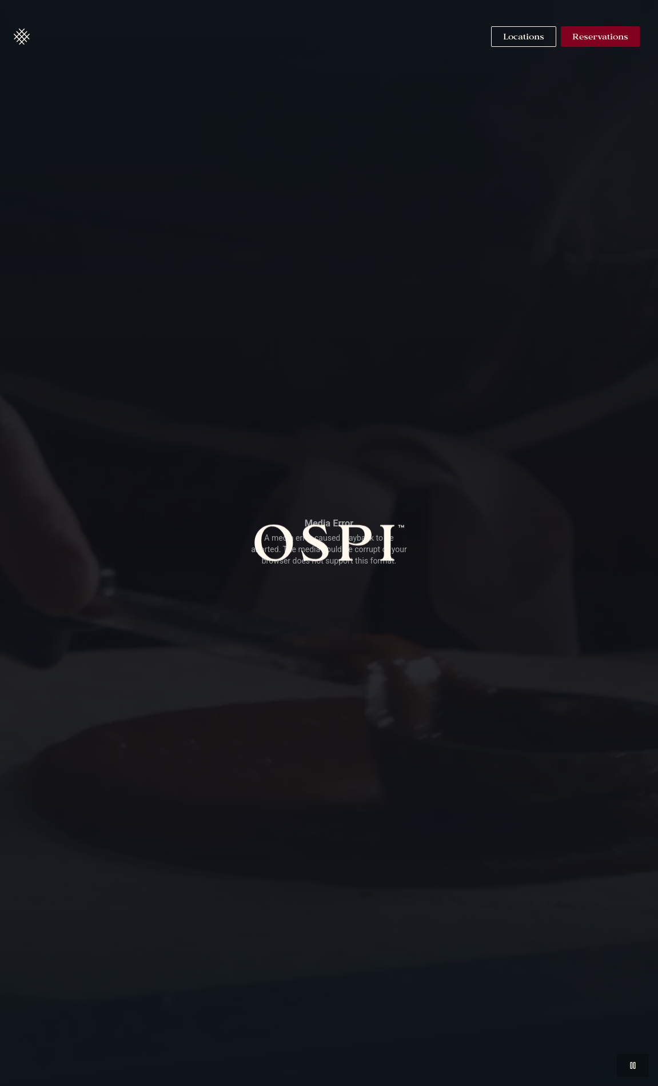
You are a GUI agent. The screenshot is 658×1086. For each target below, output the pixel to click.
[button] (22, 37)
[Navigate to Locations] (523, 36)
